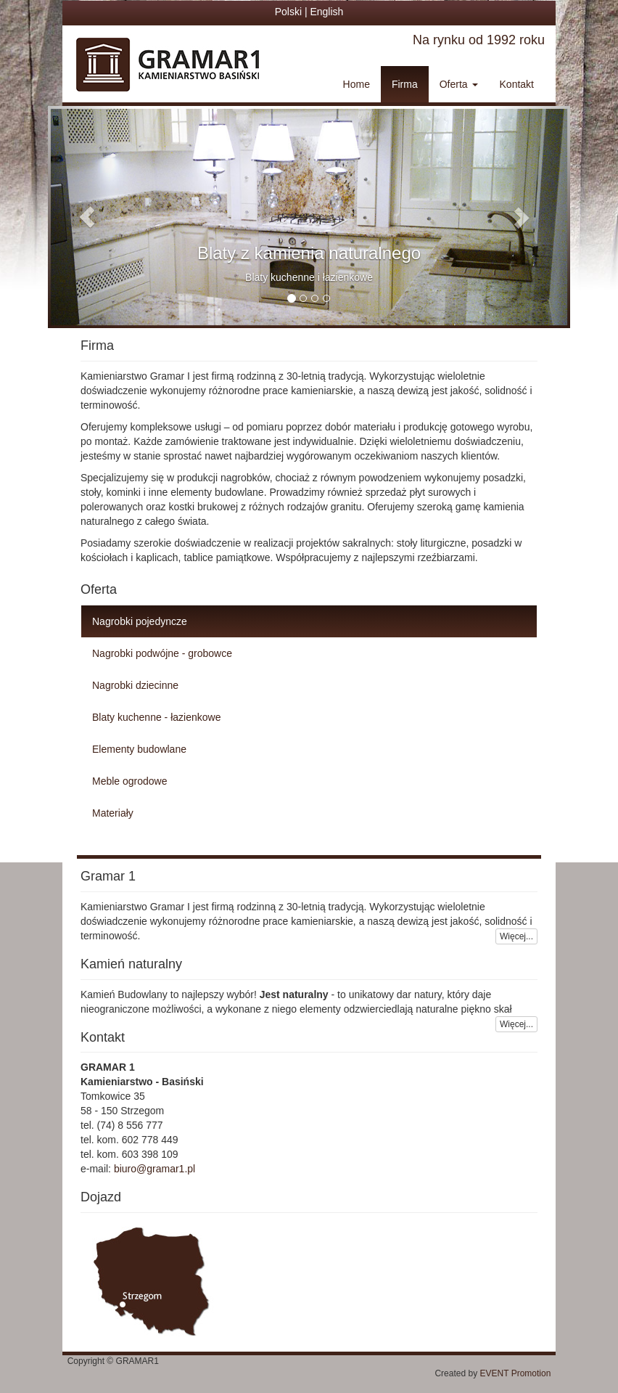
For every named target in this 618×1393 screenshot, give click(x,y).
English (326, 11)
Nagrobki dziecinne (135, 685)
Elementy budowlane (139, 749)
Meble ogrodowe (130, 781)
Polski (288, 11)
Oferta (459, 84)
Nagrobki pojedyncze (139, 621)
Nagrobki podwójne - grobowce (162, 653)
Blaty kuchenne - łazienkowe (156, 717)
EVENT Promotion (525, 1373)
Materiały (112, 813)
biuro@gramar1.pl (154, 1169)
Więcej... (516, 936)
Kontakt (517, 84)
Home (356, 84)
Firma (405, 84)
